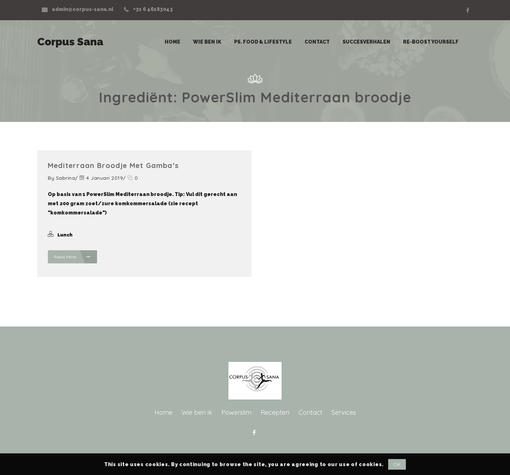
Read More (72, 256)
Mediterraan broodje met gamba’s (113, 165)
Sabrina (65, 178)
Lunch (65, 235)
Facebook (467, 10)
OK (397, 464)
